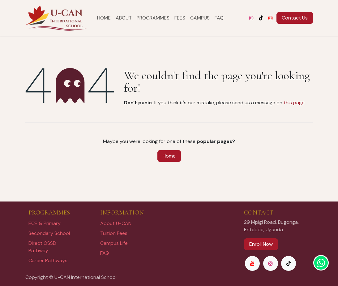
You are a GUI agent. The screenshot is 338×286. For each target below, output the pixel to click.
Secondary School (49, 233)
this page (294, 102)
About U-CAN (115, 223)
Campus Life (114, 243)
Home (169, 156)
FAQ (104, 253)
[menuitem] (104, 18)
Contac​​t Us (295, 18)
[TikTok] (261, 18)
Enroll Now (261, 244)
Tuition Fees (113, 233)
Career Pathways (47, 260)
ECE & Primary (44, 223)
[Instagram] (251, 18)
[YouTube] (270, 18)
